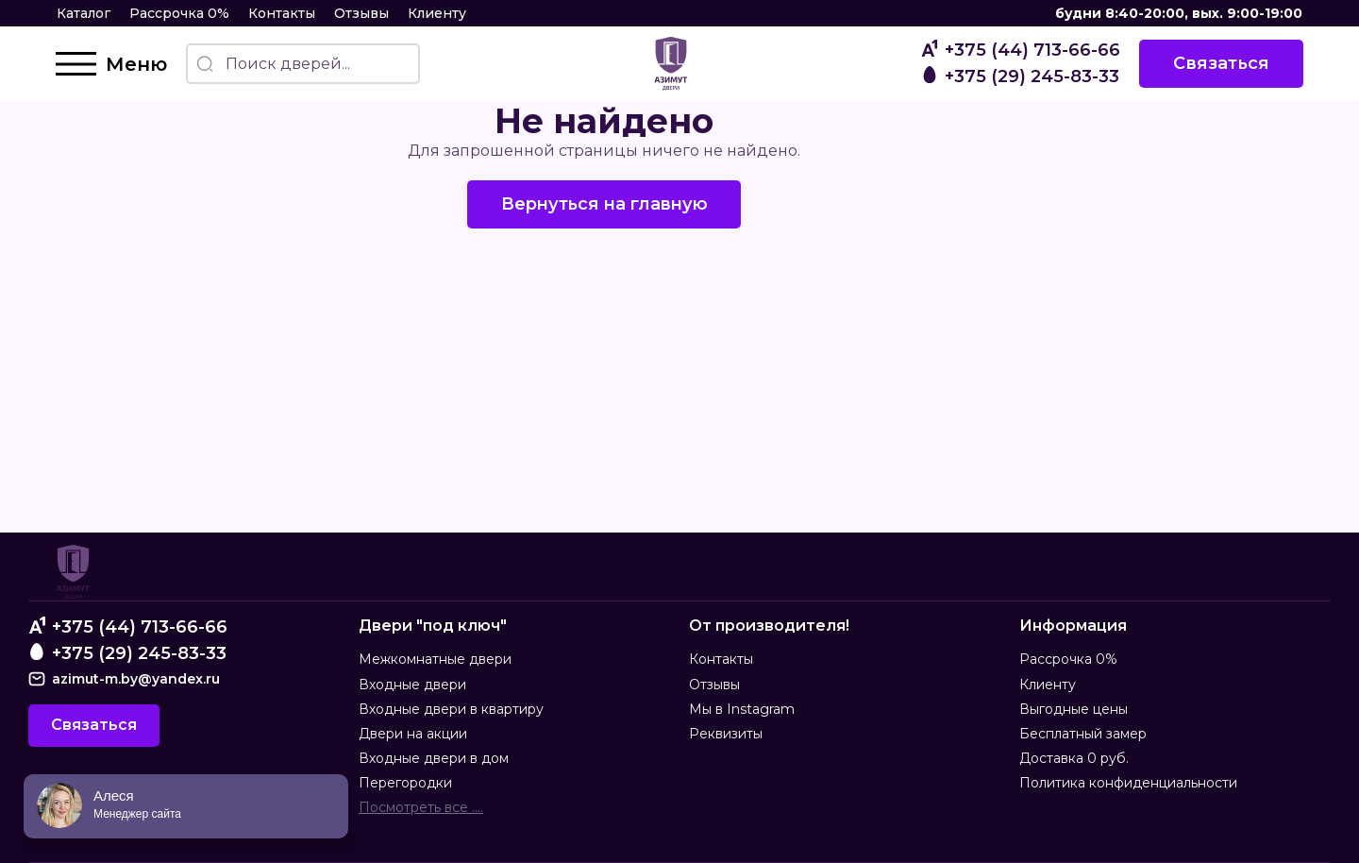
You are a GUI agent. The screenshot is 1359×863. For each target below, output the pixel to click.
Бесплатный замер (1083, 733)
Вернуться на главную (604, 204)
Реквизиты (726, 733)
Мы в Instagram (742, 709)
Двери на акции (413, 733)
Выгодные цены (1073, 709)
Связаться (1220, 63)
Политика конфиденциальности (1128, 783)
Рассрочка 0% (179, 13)
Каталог (83, 13)
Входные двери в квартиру (451, 709)
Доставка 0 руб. (1074, 758)
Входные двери (412, 684)
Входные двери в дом (434, 758)
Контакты (281, 13)
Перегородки (405, 783)
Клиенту (437, 13)
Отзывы (361, 13)
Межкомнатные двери (435, 659)
